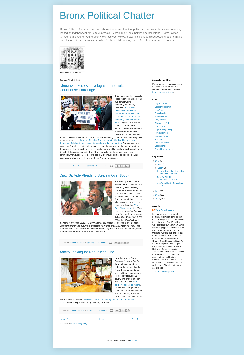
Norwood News (161, 136)
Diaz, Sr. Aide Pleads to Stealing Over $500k (94, 175)
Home (101, 319)
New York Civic (161, 117)
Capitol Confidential (163, 107)
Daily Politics (160, 120)
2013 (157, 161)
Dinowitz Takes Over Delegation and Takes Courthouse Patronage (93, 88)
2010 (157, 198)
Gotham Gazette (162, 143)
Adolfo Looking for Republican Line (87, 252)
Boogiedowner (161, 146)
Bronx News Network (164, 149)
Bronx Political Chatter (107, 15)
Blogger (133, 341)
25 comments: (102, 166)
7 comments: (101, 242)
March (160, 168)
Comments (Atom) (79, 324)
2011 (157, 195)
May (160, 164)
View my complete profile (163, 271)
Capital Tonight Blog (163, 129)
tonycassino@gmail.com (162, 92)
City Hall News (161, 103)
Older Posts (137, 319)
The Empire (160, 126)
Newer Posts (66, 319)
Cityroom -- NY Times (164, 123)
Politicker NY (160, 139)
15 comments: (102, 310)
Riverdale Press (161, 133)
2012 (157, 191)
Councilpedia (160, 113)
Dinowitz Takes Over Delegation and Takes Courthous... (170, 172)
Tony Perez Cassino (165, 210)
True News (159, 110)
